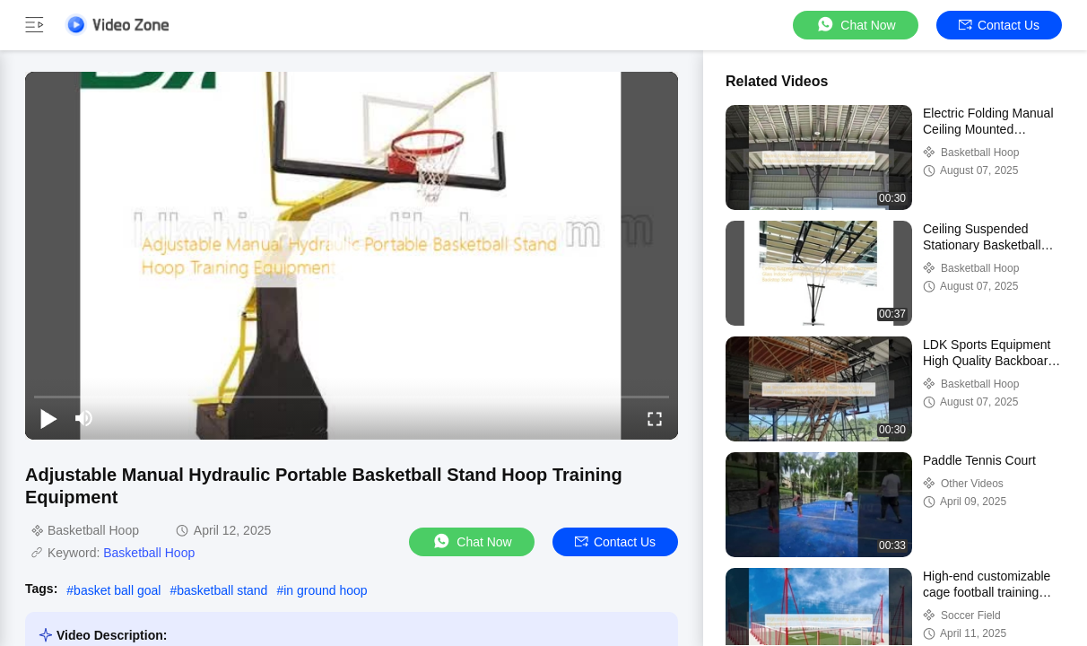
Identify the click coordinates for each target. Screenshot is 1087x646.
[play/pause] (48, 418)
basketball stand (222, 590)
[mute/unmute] (84, 418)
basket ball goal (117, 590)
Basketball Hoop (149, 553)
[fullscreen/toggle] (655, 418)
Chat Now (855, 24)
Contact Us (999, 25)
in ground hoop (325, 590)
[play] (351, 255)
